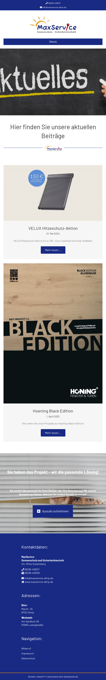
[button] (53, 250)
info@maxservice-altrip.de (54, 7)
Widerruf (26, 648)
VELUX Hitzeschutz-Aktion (53, 228)
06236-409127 (54, 3)
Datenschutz (28, 658)
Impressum (27, 653)
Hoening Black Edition (53, 410)
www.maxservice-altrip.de (39, 581)
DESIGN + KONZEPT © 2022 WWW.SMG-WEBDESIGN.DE (53, 676)
